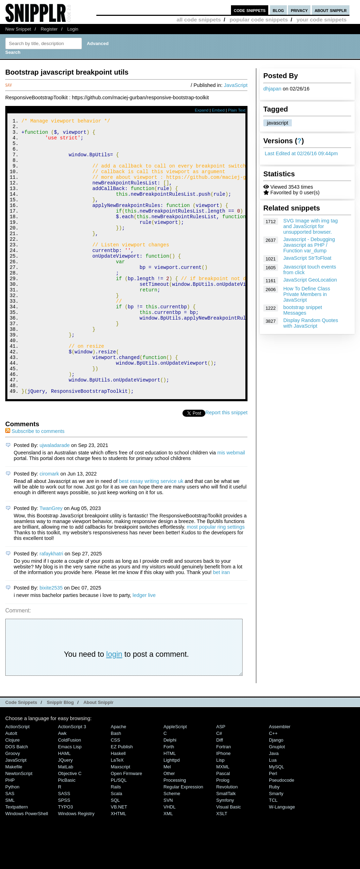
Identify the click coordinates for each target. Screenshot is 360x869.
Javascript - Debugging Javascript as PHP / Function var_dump (309, 245)
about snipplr (331, 10)
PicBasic (67, 832)
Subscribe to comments (34, 483)
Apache (118, 778)
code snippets (250, 10)
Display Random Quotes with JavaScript (310, 323)
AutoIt (11, 785)
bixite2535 (51, 639)
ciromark (49, 525)
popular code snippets (259, 20)
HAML (64, 805)
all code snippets (198, 20)
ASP (220, 778)
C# (219, 785)
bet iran (221, 624)
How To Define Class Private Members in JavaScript (306, 294)
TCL (273, 852)
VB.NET (119, 858)
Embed (218, 110)
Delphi (169, 791)
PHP (10, 832)
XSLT (221, 865)
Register (49, 29)
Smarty (276, 845)
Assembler (279, 778)
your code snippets (321, 20)
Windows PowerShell (26, 865)
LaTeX (117, 811)
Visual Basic (228, 858)
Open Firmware (126, 825)
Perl (273, 825)
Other (169, 825)
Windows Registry (76, 865)
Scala (116, 845)
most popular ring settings (216, 578)
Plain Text (236, 110)
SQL (115, 852)
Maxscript (120, 818)
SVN (168, 852)
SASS (64, 845)
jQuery (65, 811)
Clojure (12, 791)
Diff (219, 791)
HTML (169, 805)
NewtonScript (18, 825)
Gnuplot (277, 798)
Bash (116, 785)
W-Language (282, 858)
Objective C (70, 825)
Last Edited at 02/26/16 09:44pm (301, 153)
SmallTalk (226, 845)
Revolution (227, 838)
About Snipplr (98, 754)
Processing (174, 832)
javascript (277, 123)
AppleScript (175, 778)
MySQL (276, 818)
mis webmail (231, 504)
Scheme (171, 845)
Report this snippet (226, 464)
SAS (9, 845)
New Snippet (18, 29)
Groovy (12, 805)
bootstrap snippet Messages (302, 310)
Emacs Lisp (70, 798)
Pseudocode (281, 832)
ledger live (144, 647)
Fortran (223, 798)
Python (12, 838)
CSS (115, 791)
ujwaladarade (55, 497)
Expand (201, 110)
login (114, 705)
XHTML (118, 865)
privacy (299, 10)
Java (273, 805)
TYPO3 (65, 858)
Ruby (274, 838)
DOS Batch (16, 798)
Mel (167, 818)
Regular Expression (183, 838)
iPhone (223, 805)
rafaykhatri (51, 605)
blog (278, 10)
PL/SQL (119, 832)
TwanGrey (51, 560)
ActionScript (17, 778)
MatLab (65, 818)
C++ (273, 785)
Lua (273, 811)
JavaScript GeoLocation (310, 280)
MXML (222, 818)
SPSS (64, 852)
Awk (62, 785)
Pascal (223, 825)
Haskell (118, 805)
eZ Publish (122, 798)
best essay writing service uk (151, 533)
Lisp (220, 811)
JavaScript (236, 85)
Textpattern (16, 858)
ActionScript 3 (72, 778)
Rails (116, 838)
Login (72, 29)
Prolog (222, 832)
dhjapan (272, 89)
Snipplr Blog (60, 754)
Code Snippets (21, 754)
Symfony (225, 852)
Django (276, 791)
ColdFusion (69, 791)
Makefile (13, 818)
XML (168, 865)
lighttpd (171, 811)
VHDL (169, 858)
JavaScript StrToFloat (307, 258)
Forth (168, 798)
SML (10, 852)
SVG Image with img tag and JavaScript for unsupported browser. (310, 226)
